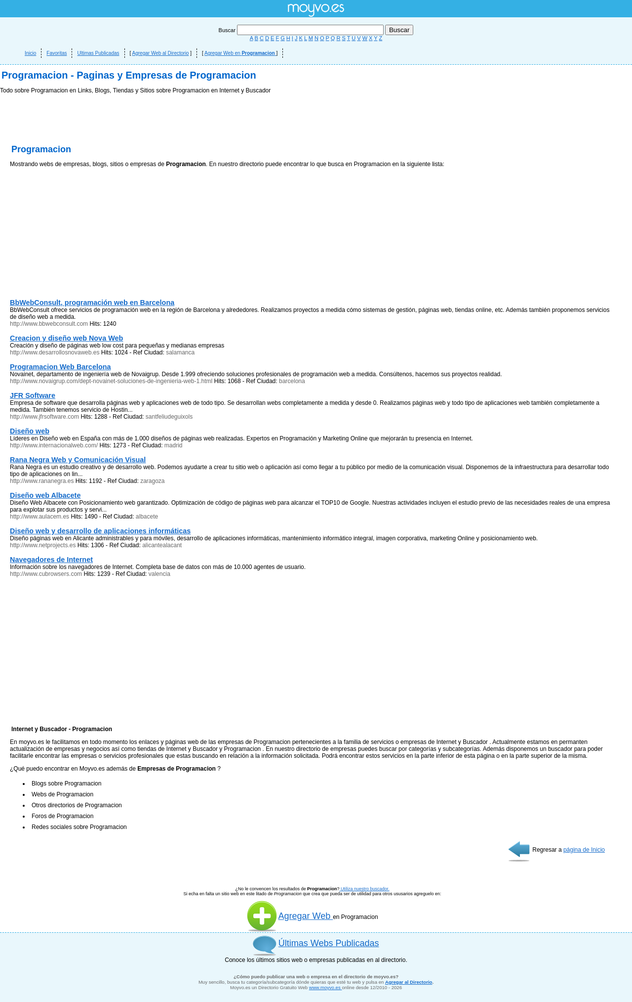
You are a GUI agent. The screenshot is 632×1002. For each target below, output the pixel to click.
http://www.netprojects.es (43, 545)
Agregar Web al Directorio (160, 53)
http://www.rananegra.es (42, 481)
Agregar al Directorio (408, 982)
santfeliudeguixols (169, 416)
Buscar (302, 30)
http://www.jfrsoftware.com (44, 416)
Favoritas (56, 53)
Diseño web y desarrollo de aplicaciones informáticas (100, 531)
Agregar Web (289, 916)
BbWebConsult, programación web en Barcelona (92, 302)
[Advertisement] (84, 235)
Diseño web (29, 431)
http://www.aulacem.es (39, 516)
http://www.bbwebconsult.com (49, 323)
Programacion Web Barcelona (60, 367)
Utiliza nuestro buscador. (365, 888)
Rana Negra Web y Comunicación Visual (78, 460)
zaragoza (152, 481)
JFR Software (32, 395)
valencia (159, 573)
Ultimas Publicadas (98, 53)
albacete (147, 516)
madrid (173, 445)
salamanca (180, 352)
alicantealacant (162, 545)
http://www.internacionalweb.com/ (54, 445)
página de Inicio (584, 849)
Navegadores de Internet (51, 560)
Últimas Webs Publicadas (328, 943)
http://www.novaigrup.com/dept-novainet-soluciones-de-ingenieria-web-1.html (111, 381)
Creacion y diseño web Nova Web (66, 338)
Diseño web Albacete (45, 495)
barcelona (292, 381)
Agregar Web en (240, 53)
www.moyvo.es (325, 987)
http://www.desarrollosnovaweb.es (54, 352)
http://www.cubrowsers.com (46, 573)
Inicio (30, 53)
